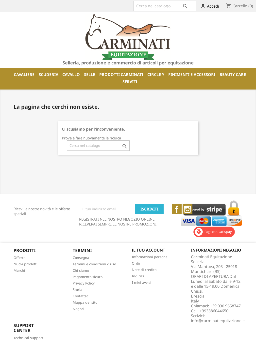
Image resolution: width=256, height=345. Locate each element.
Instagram (187, 209)
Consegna (81, 257)
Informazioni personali (151, 257)
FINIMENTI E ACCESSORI (191, 74)
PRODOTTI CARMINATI (121, 74)
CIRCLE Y (155, 74)
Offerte (19, 257)
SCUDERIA (48, 74)
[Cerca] (165, 6)
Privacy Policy (84, 283)
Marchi (19, 270)
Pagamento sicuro (87, 276)
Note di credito (144, 269)
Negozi (78, 308)
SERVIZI (129, 81)
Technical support (28, 337)
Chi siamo (81, 270)
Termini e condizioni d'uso (94, 264)
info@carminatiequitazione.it (218, 320)
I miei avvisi (141, 282)
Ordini (137, 263)
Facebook (177, 209)
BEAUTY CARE (233, 74)
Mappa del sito (85, 302)
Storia (77, 289)
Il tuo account (148, 250)
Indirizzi (138, 276)
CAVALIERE (24, 74)
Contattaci (81, 296)
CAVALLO (71, 74)
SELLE (89, 74)
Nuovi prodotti (25, 264)
